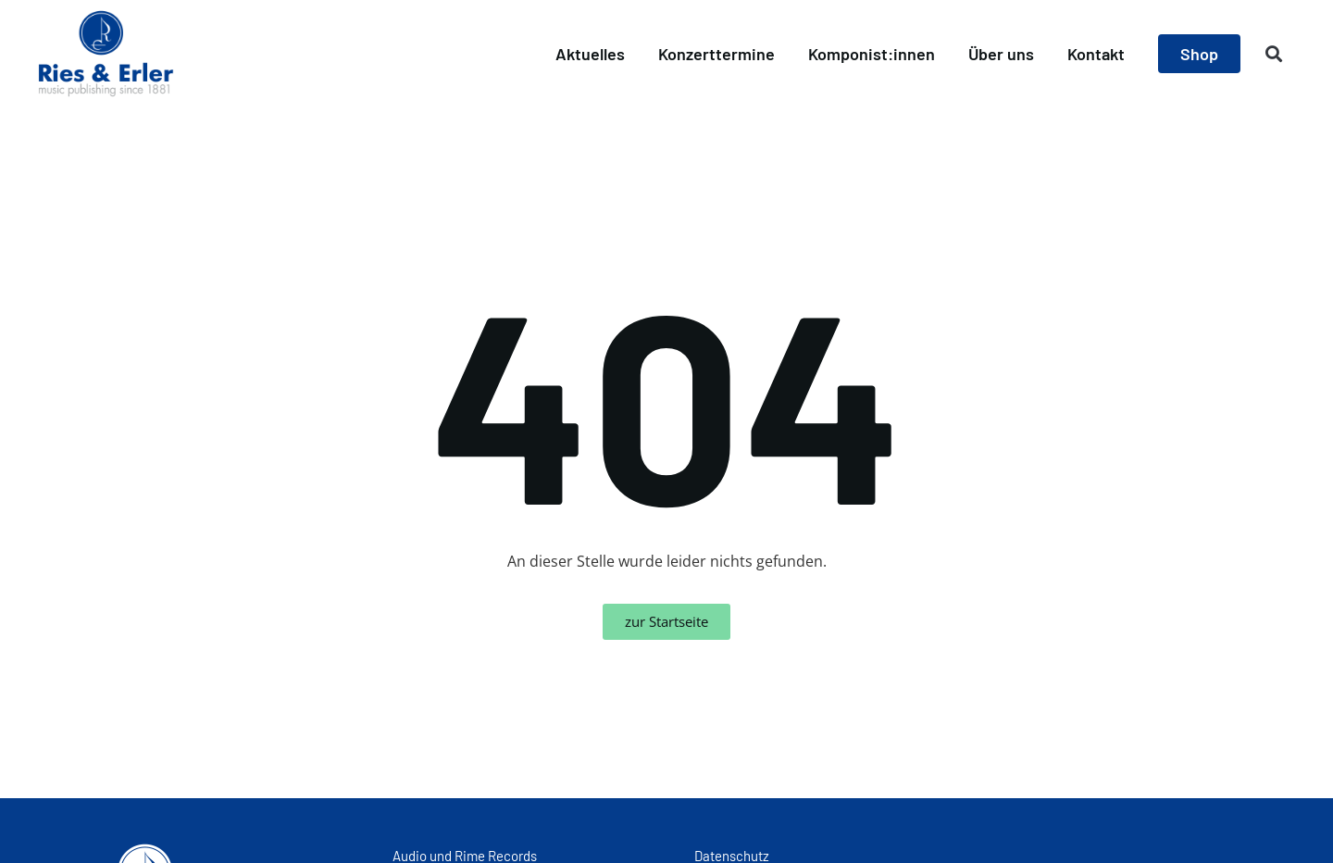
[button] (1274, 54)
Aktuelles (590, 54)
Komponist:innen (871, 54)
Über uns (1001, 54)
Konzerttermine (716, 54)
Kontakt (1096, 54)
